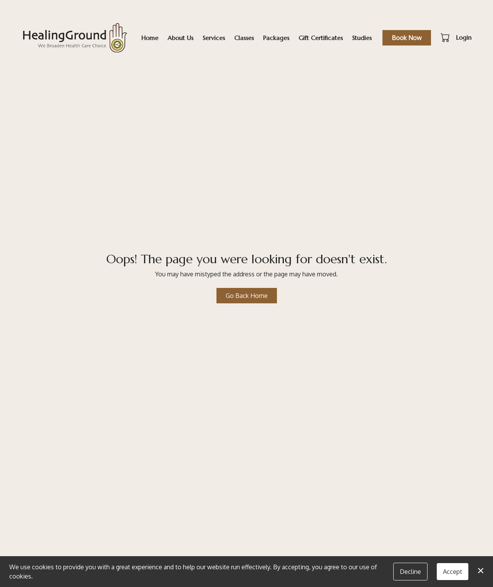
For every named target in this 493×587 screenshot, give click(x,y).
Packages (276, 38)
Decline (410, 571)
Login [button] (463, 37)
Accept (452, 571)
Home (149, 38)
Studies (362, 38)
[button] (446, 37)
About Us (180, 38)
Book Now (407, 38)
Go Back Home (247, 295)
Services (214, 38)
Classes (244, 38)
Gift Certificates (320, 38)
